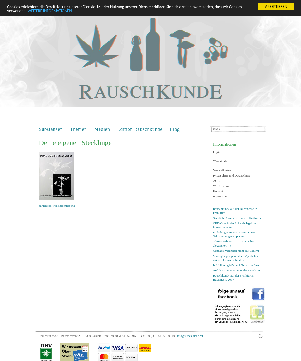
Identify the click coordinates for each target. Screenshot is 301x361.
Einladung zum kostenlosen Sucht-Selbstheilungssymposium (234, 233)
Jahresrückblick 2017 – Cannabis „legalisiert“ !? (233, 243)
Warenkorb (220, 160)
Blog (175, 128)
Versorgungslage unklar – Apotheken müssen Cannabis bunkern (236, 257)
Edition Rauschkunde (139, 128)
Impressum (220, 195)
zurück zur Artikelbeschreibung (57, 204)
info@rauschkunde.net (190, 335)
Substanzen (51, 128)
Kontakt (218, 190)
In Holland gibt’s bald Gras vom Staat (236, 264)
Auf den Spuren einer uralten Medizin (236, 269)
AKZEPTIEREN (276, 5)
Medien (102, 128)
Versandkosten (222, 169)
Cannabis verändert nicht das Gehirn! (236, 249)
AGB (216, 180)
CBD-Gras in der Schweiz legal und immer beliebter (235, 224)
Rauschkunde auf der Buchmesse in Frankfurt (235, 210)
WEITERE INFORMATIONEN (50, 9)
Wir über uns (221, 185)
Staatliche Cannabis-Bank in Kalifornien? (239, 217)
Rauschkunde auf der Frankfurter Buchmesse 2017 (233, 276)
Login (216, 151)
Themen (78, 128)
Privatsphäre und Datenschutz (231, 174)
